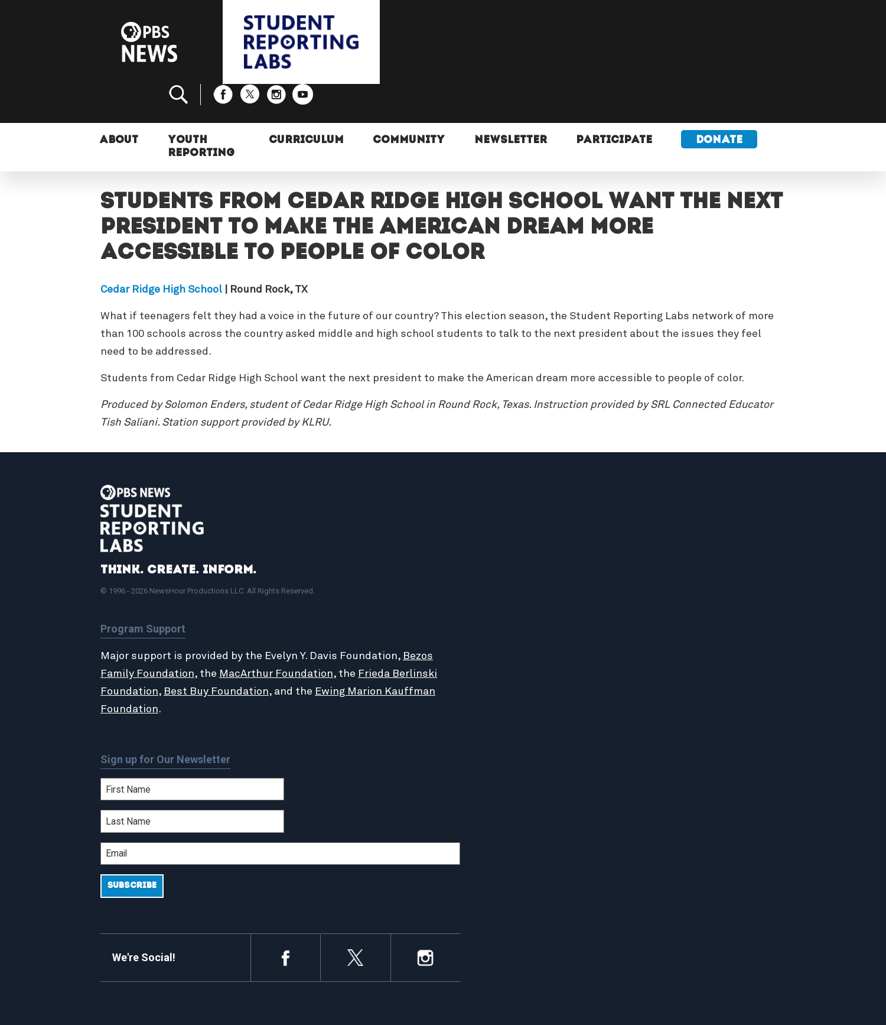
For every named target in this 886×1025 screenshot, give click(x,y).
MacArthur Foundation (309, 634)
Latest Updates (502, 606)
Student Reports (504, 593)
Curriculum (303, 105)
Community (407, 105)
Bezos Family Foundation (163, 634)
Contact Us (656, 606)
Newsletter (509, 105)
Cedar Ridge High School (161, 250)
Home (480, 568)
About (120, 105)
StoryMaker (493, 619)
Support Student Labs (682, 568)
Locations (488, 632)
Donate (720, 105)
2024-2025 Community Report (698, 593)
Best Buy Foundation (263, 652)
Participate (614, 105)
